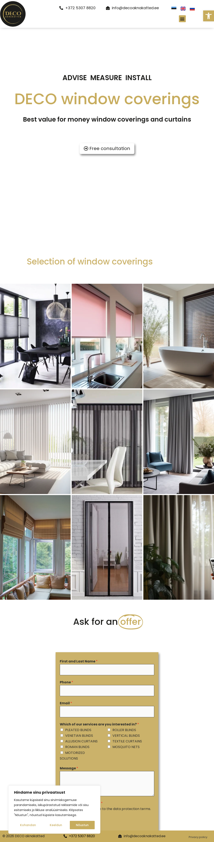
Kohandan (28, 825)
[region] (54, 810)
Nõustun (82, 825)
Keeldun (56, 825)
